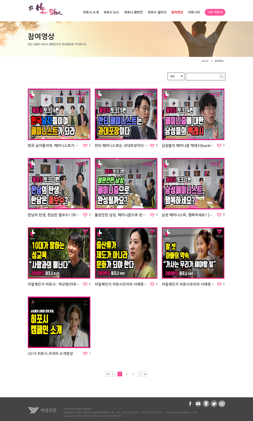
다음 (140, 374)
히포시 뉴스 (111, 12)
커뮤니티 (194, 12)
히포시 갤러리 (157, 12)
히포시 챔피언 (133, 12)
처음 (107, 374)
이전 (112, 374)
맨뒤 (145, 374)
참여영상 (177, 12)
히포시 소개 (91, 12)
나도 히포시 (215, 12)
